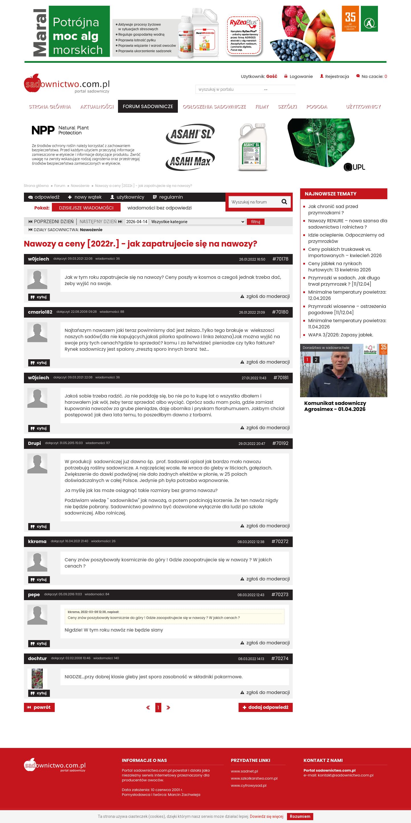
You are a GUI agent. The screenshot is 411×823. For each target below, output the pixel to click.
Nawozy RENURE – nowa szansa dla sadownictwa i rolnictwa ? (348, 223)
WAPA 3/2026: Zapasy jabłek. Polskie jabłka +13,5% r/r (340, 338)
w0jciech (38, 259)
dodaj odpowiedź (268, 707)
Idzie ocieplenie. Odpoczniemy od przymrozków (346, 238)
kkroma (37, 541)
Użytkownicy (363, 106)
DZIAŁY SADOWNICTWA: (68, 230)
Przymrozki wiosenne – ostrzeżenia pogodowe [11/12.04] (347, 309)
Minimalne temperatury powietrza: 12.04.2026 (347, 295)
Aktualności (96, 106)
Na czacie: (374, 76)
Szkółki (287, 106)
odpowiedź (47, 197)
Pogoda (316, 106)
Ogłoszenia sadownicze (214, 106)
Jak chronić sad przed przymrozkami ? (333, 209)
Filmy (261, 106)
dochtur (37, 658)
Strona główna (50, 106)
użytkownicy (131, 197)
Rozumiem (300, 816)
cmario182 (40, 312)
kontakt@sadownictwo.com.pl (345, 775)
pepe (34, 594)
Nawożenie (80, 185)
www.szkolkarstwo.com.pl (254, 778)
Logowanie (301, 76)
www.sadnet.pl (244, 771)
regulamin (171, 197)
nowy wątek (88, 197)
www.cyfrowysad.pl (248, 785)
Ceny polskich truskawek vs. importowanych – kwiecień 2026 (345, 252)
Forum (59, 185)
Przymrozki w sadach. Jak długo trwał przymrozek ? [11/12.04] (344, 281)
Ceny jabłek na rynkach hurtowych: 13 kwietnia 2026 (339, 266)
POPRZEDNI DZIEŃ (54, 221)
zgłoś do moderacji (268, 296)
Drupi (34, 443)
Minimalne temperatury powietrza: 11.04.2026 (347, 323)
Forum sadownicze (148, 106)
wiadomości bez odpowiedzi (159, 208)
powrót (42, 707)
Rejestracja (337, 76)
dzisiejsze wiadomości (86, 208)
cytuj (42, 297)
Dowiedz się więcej (266, 816)
